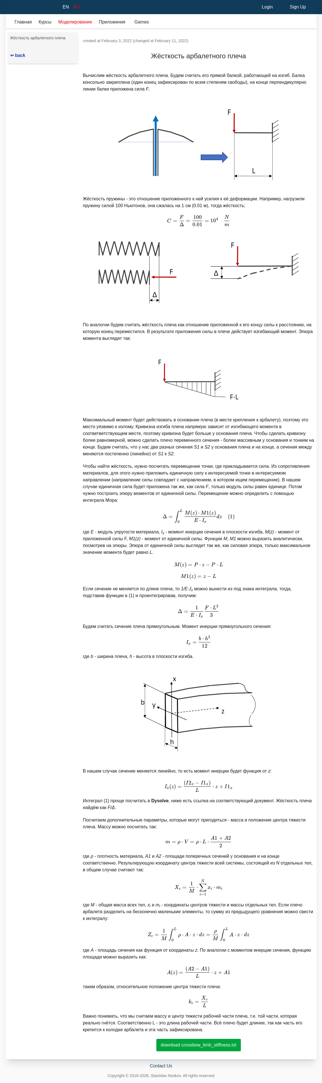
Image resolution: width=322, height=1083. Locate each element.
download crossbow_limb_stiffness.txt (198, 1045)
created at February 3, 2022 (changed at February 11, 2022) (136, 40)
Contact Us (161, 1065)
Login (267, 7)
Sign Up (298, 7)
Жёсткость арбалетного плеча (38, 38)
